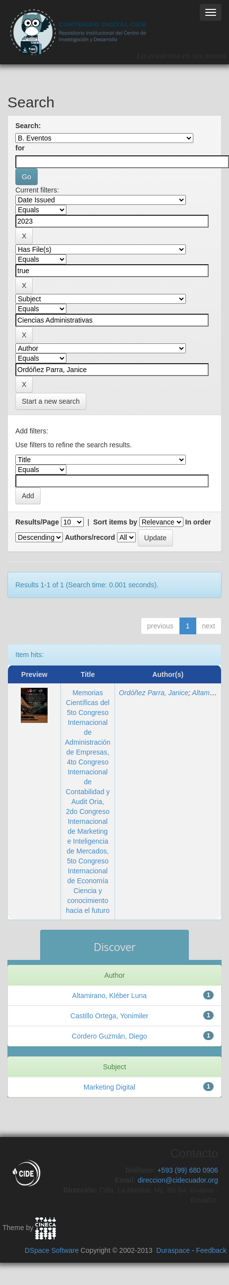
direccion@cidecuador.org (178, 1180)
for (20, 148)
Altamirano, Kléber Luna (109, 995)
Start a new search (51, 401)
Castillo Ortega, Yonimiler (109, 1016)
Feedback (211, 1250)
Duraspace (173, 1250)
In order (198, 522)
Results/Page (37, 522)
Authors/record (90, 537)
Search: (28, 126)
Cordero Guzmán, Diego (109, 1036)
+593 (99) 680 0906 (187, 1170)
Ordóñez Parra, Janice (153, 693)
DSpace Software (52, 1250)
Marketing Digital (109, 1087)
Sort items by (115, 522)
